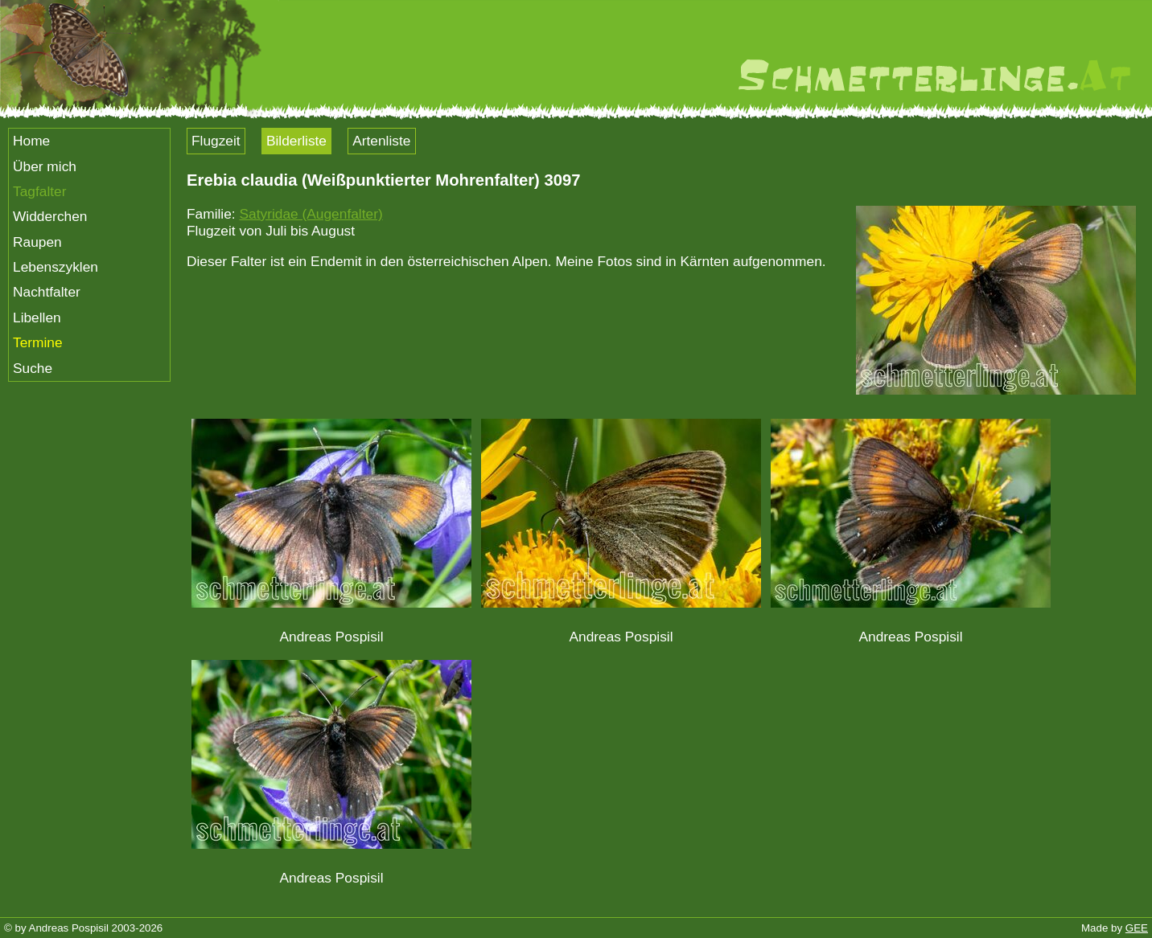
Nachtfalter (46, 292)
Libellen (37, 317)
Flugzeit (216, 141)
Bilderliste (296, 141)
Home (31, 141)
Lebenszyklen (55, 267)
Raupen (37, 242)
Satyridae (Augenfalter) (310, 214)
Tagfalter (39, 191)
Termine (38, 342)
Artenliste (381, 141)
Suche (32, 368)
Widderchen (50, 216)
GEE (1136, 928)
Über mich (44, 166)
